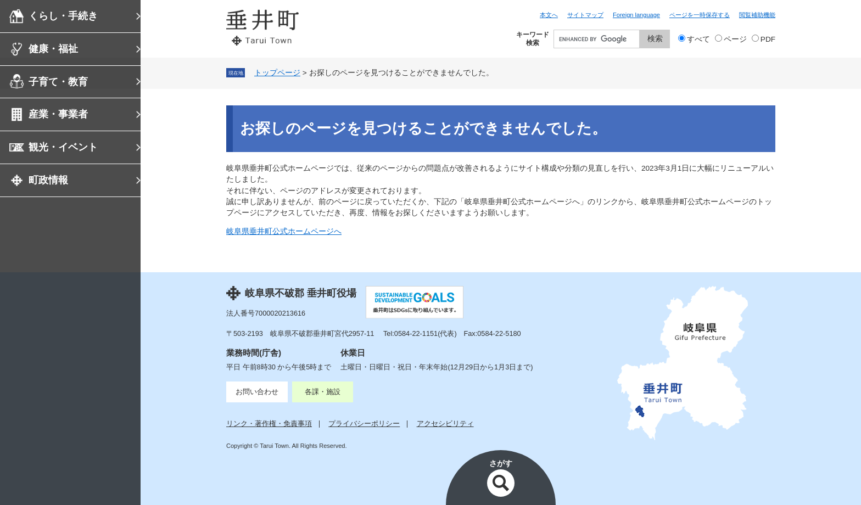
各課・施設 (322, 392)
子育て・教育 (58, 81)
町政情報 (48, 180)
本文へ (549, 15)
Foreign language (636, 15)
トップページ (277, 73)
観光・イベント (63, 147)
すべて (698, 39)
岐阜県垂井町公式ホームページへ (284, 231)
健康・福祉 (53, 48)
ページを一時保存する (699, 15)
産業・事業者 (58, 114)
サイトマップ (585, 15)
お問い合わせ (257, 392)
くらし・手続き (63, 15)
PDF (768, 39)
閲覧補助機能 (757, 15)
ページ (735, 39)
